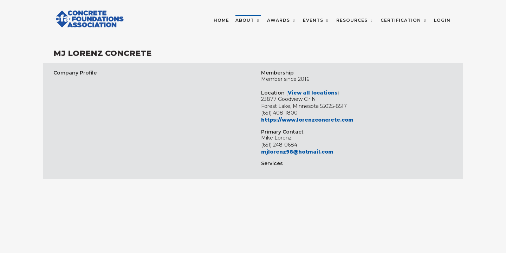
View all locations (313, 93)
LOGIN (442, 20)
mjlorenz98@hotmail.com (297, 152)
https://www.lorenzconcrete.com (307, 120)
